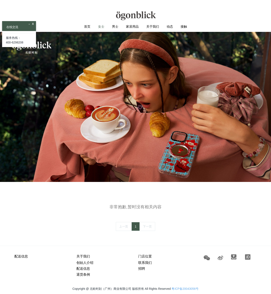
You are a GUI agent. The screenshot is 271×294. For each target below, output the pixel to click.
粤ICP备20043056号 (185, 288)
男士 (115, 26)
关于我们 (152, 26)
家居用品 (132, 26)
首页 (87, 26)
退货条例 (83, 274)
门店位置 (145, 256)
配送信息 (21, 256)
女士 (101, 26)
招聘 (141, 268)
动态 (170, 26)
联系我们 (145, 262)
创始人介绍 (84, 262)
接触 (184, 26)
